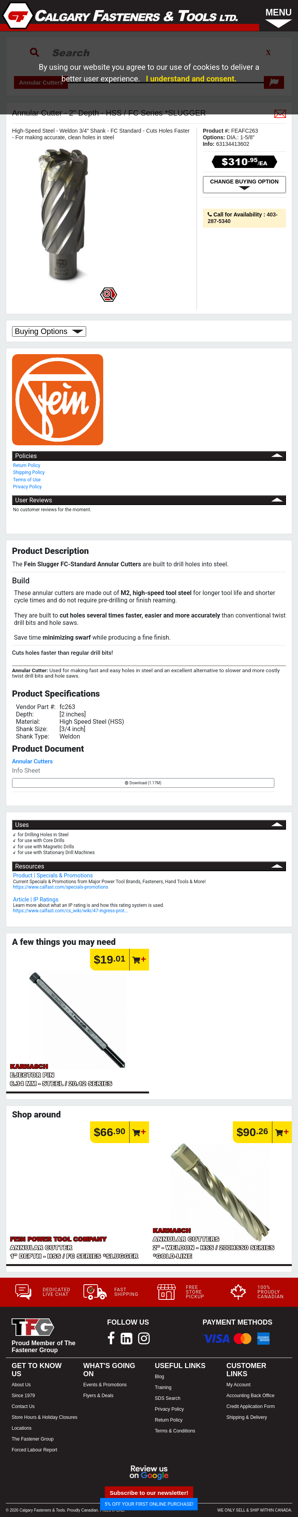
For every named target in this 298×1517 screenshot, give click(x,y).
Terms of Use (27, 480)
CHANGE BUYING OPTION (244, 184)
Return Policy (26, 465)
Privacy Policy (27, 487)
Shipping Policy (29, 472)
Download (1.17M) (143, 783)
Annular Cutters (32, 761)
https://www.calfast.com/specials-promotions (61, 887)
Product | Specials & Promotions (53, 875)
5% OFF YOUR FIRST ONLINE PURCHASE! (149, 1504)
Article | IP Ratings (36, 899)
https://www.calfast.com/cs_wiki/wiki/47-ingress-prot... (70, 910)
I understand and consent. (191, 78)
